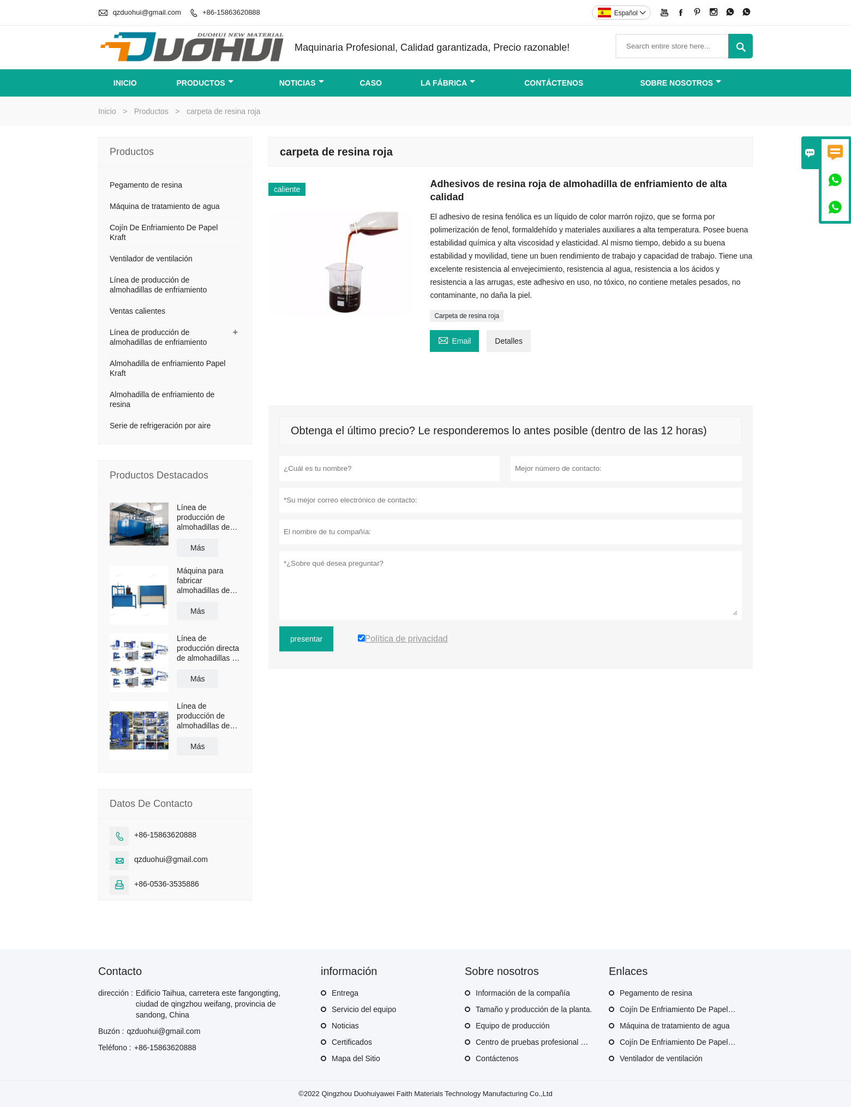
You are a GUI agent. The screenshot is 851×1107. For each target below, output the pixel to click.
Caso (370, 83)
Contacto (120, 971)
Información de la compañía (523, 993)
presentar (306, 639)
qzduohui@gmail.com (147, 12)
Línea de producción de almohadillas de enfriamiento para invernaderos (206, 517)
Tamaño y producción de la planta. (534, 1009)
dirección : (115, 993)
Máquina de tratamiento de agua (165, 206)
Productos (204, 83)
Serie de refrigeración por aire (160, 425)
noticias (301, 83)
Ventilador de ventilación (151, 258)
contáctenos (553, 83)
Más (197, 547)
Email (454, 339)
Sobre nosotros (680, 83)
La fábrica (448, 83)
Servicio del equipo (364, 1009)
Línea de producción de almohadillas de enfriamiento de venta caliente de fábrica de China (206, 716)
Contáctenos (497, 1058)
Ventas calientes (137, 311)
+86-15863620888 (231, 12)
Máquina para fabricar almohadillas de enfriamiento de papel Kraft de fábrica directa (203, 580)
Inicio (125, 83)
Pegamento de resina (146, 185)
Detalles (509, 341)
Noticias (345, 1025)
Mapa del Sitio (356, 1058)
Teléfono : (114, 1047)
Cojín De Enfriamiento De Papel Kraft (683, 1009)
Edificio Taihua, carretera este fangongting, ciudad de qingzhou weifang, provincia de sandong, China (208, 1004)
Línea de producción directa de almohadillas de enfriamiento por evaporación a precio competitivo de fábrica (209, 648)
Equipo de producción (512, 1025)
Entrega (345, 993)
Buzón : (111, 1031)
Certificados (352, 1042)
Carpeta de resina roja (466, 316)
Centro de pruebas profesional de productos (550, 1042)
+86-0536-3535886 (166, 883)
